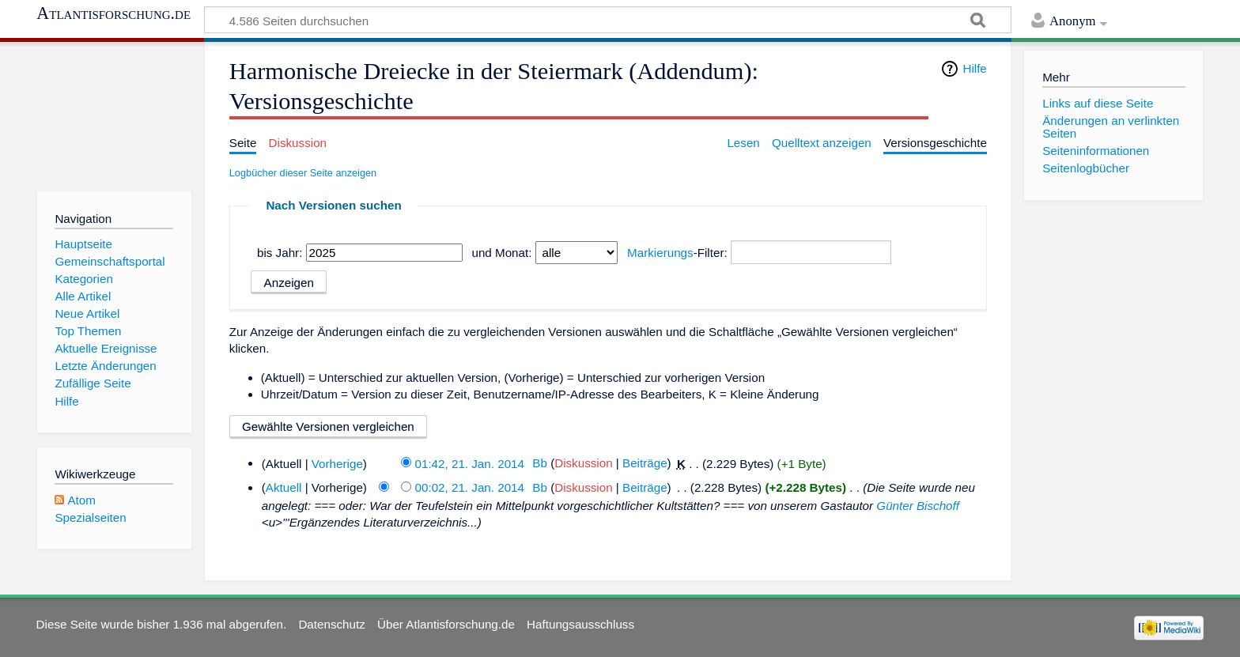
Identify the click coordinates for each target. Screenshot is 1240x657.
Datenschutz (331, 624)
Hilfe (974, 68)
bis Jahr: (279, 252)
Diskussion (583, 463)
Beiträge (644, 463)
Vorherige (337, 463)
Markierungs (660, 252)
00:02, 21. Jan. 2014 (470, 487)
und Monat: (501, 252)
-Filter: (677, 252)
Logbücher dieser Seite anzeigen (302, 173)
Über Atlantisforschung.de (446, 624)
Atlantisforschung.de (113, 13)
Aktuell (284, 487)
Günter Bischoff (917, 505)
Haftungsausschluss (580, 624)
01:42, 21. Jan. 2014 (470, 463)
